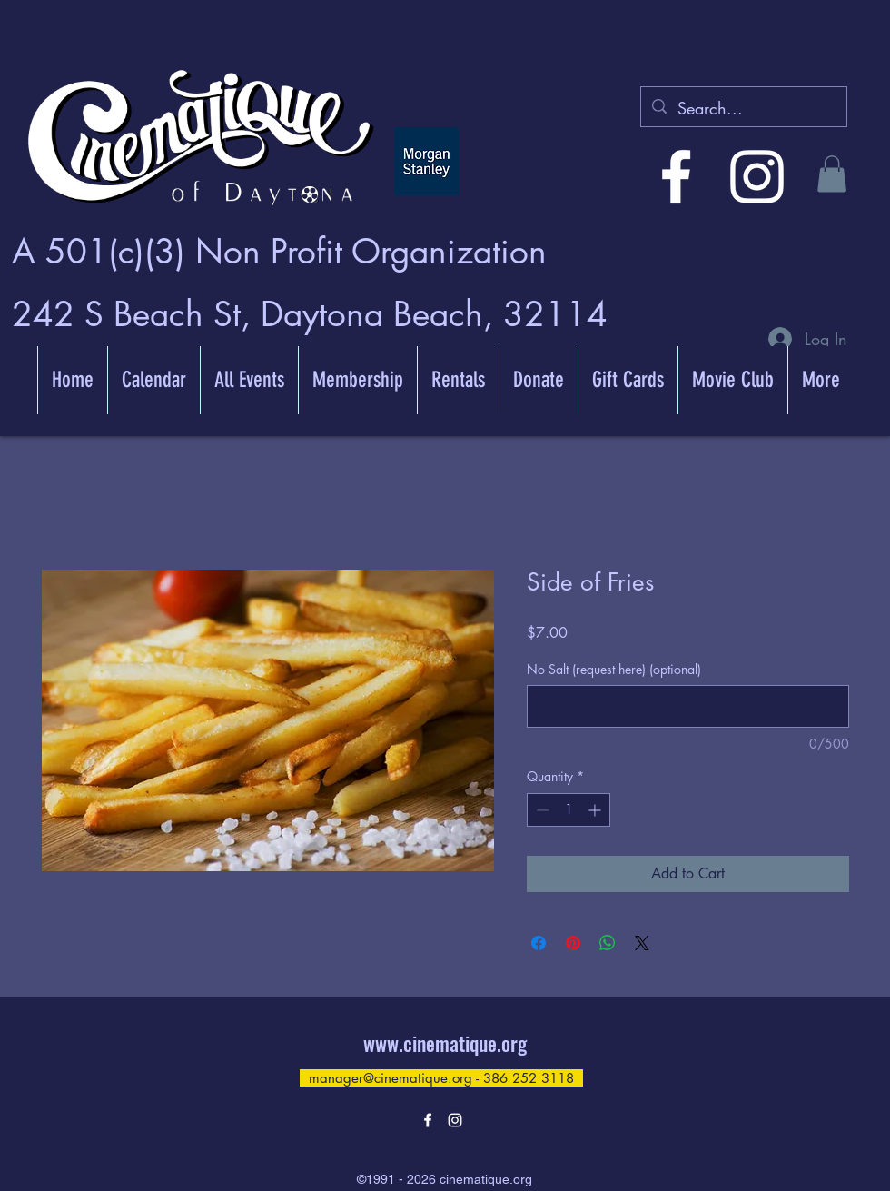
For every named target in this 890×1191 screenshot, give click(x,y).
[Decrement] (540, 810)
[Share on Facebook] (538, 943)
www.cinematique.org (445, 1042)
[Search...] (742, 109)
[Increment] (596, 810)
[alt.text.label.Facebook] (676, 177)
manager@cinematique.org (390, 1078)
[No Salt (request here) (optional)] (688, 706)
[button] (831, 174)
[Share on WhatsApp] (607, 943)
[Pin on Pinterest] (573, 943)
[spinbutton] (568, 810)
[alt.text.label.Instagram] (757, 177)
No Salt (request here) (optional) (614, 669)
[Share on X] (642, 943)
